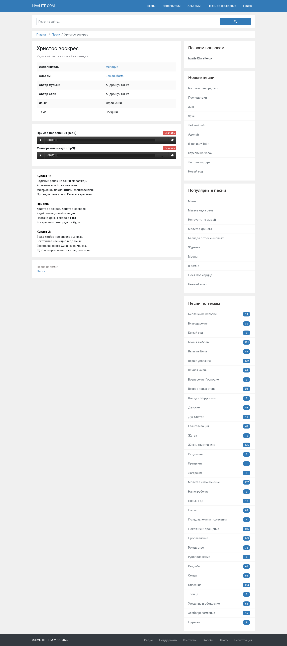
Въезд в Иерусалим (219, 398)
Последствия (197, 97)
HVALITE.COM (43, 6)
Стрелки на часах (200, 153)
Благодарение (219, 323)
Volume (171, 140)
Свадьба (219, 566)
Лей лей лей (196, 125)
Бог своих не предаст (203, 88)
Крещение (219, 463)
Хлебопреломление (219, 613)
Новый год (195, 171)
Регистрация (243, 640)
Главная (41, 34)
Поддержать (168, 640)
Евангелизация (219, 426)
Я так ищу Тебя (198, 144)
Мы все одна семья (201, 210)
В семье (193, 266)
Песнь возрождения (222, 6)
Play (40, 140)
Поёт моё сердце (200, 275)
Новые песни (201, 77)
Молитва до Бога (200, 229)
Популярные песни (207, 190)
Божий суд (219, 333)
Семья (219, 575)
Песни (151, 6)
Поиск (247, 6)
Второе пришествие (219, 389)
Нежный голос (198, 284)
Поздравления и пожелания (219, 519)
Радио (148, 640)
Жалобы (208, 640)
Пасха (41, 271)
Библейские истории (219, 314)
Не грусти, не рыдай (202, 219)
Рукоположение (219, 557)
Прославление (219, 538)
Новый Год (219, 501)
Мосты (193, 256)
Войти (224, 640)
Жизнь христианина (219, 445)
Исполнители (171, 6)
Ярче (191, 116)
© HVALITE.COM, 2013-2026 (50, 640)
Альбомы (194, 6)
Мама (192, 201)
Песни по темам (204, 303)
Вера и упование (219, 361)
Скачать (169, 132)
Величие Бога (219, 351)
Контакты (190, 640)
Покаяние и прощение (219, 529)
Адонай (193, 134)
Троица (219, 594)
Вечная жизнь (219, 370)
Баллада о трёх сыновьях (206, 238)
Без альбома (115, 76)
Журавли (194, 247)
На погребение (219, 491)
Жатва (219, 435)
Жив (191, 107)
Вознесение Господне (219, 379)
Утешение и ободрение (219, 603)
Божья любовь (219, 342)
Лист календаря (199, 162)
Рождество (219, 547)
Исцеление (219, 454)
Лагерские (219, 473)
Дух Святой (219, 417)
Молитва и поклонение (219, 482)
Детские (219, 407)
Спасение (219, 585)
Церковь (219, 622)
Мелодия (112, 67)
